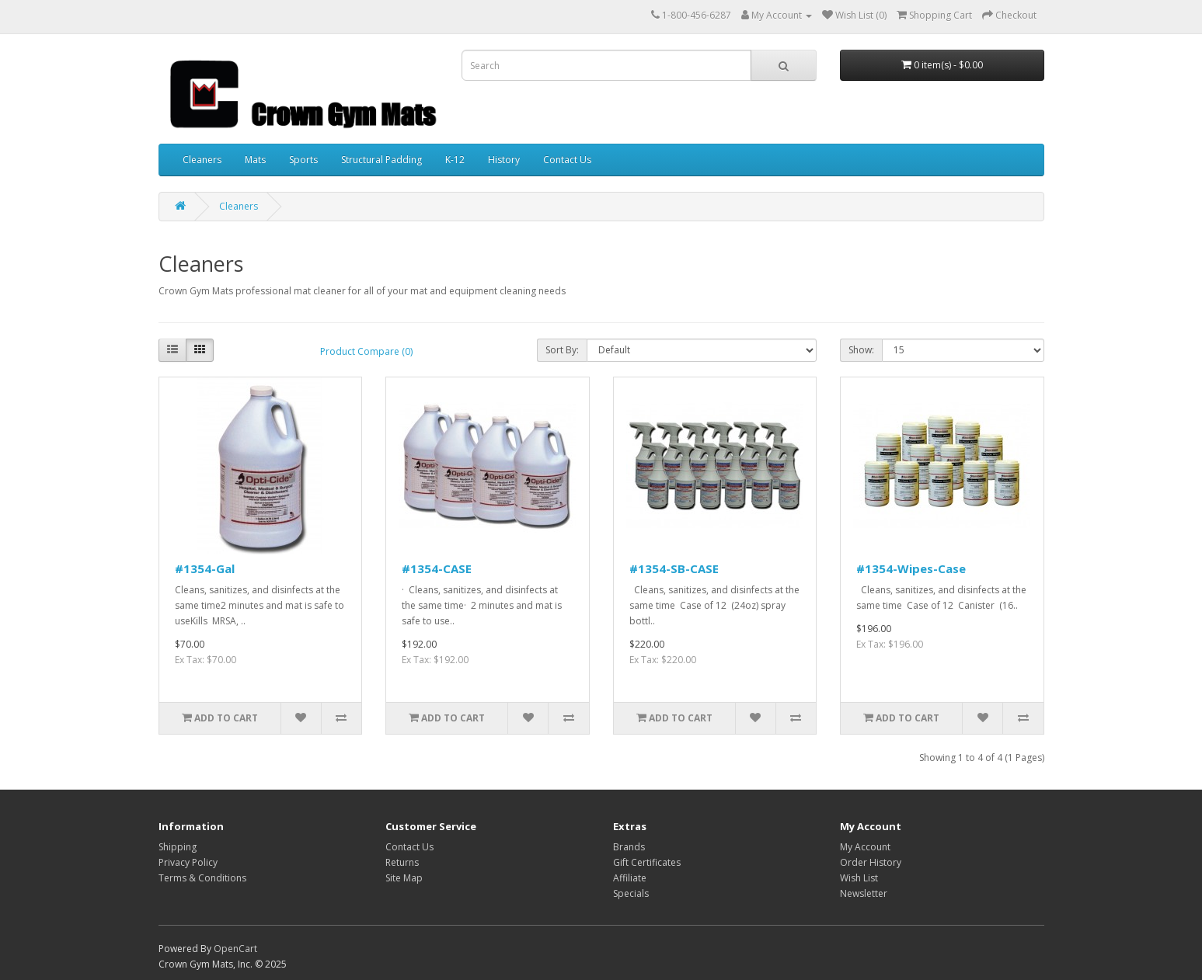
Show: (861, 349)
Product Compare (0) (366, 351)
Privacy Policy (188, 862)
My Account (865, 846)
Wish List (859, 877)
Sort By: (562, 349)
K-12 (455, 159)
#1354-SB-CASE (674, 568)
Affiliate (629, 877)
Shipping (178, 846)
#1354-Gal (205, 568)
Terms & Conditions (202, 877)
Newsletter (863, 893)
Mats (255, 159)
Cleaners (202, 159)
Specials (631, 893)
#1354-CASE (437, 568)
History (504, 159)
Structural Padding (381, 159)
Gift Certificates (647, 862)
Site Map (404, 877)
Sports (303, 159)
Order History (870, 862)
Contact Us (567, 159)
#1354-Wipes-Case (911, 568)
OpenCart (235, 948)
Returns (402, 862)
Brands (629, 846)
